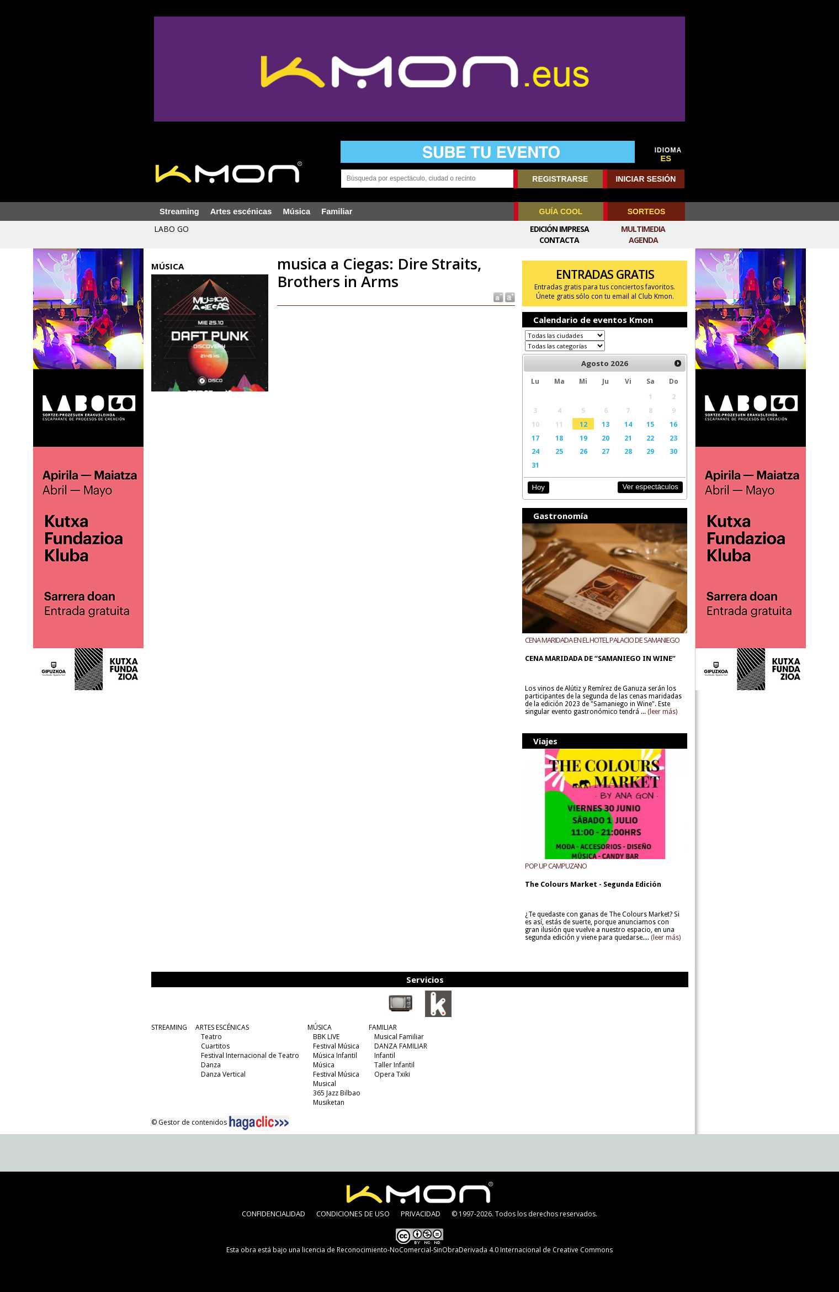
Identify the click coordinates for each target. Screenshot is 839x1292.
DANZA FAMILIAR (400, 1046)
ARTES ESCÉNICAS (222, 1027)
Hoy (538, 487)
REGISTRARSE (560, 178)
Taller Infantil (394, 1064)
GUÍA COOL (561, 211)
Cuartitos (215, 1046)
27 (605, 451)
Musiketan (328, 1102)
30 (673, 451)
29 (650, 451)
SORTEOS (646, 211)
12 (583, 424)
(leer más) (662, 712)
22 (650, 437)
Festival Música (336, 1046)
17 (535, 437)
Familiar (336, 211)
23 (673, 437)
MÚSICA (319, 1027)
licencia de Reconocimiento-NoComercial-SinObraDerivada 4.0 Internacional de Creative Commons (457, 1249)
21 (628, 437)
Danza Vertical (223, 1074)
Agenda (643, 240)
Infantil (384, 1055)
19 (583, 437)
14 (628, 424)
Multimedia (643, 229)
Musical (324, 1083)
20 (605, 437)
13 (605, 424)
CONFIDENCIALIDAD (273, 1214)
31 (535, 464)
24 (535, 451)
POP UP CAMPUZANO (556, 866)
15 (650, 424)
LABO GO (171, 229)
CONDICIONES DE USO (353, 1214)
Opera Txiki (392, 1074)
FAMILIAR (383, 1027)
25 (559, 451)
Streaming (179, 211)
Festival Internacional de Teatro (250, 1055)
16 (673, 424)
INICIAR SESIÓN (645, 178)
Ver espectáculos (650, 487)
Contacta (559, 240)
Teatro (211, 1036)
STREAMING (169, 1027)
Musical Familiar (399, 1036)
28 (628, 451)
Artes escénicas (241, 211)
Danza (211, 1064)
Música (296, 211)
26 (583, 451)
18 (559, 437)
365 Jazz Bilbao (336, 1093)
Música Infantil (335, 1055)
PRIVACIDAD (420, 1214)
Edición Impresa (559, 229)
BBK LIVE (326, 1036)
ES (666, 158)
